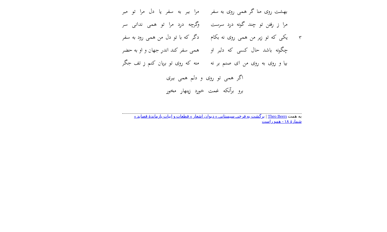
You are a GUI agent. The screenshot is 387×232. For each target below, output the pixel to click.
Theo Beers (259, 116)
